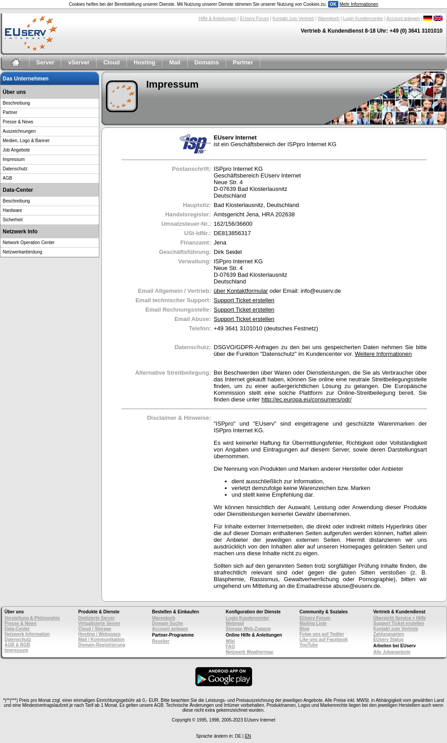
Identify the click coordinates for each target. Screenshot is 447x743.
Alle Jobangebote (391, 652)
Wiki (230, 641)
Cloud (111, 62)
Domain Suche (167, 623)
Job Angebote (16, 150)
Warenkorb (329, 18)
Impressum (14, 159)
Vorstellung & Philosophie (32, 618)
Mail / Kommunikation (101, 639)
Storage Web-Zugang (248, 628)
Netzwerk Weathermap (250, 652)
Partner (243, 62)
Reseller (160, 641)
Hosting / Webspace (99, 634)
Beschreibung (16, 103)
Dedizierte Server (96, 618)
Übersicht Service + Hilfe (399, 618)
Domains (206, 62)
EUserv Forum (254, 18)
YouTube (308, 644)
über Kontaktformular (241, 290)
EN (248, 736)
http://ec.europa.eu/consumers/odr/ (306, 399)
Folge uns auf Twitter (321, 634)
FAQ (230, 646)
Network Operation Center (29, 242)
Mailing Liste (313, 623)
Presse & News (18, 121)
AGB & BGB (17, 644)
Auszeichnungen (19, 131)
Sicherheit (12, 219)
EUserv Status (388, 639)
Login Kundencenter (363, 18)
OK (333, 4)
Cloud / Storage (94, 628)
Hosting (144, 62)
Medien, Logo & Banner (26, 140)
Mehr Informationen (358, 4)
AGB (7, 178)
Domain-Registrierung (101, 644)
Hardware (12, 210)
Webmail (235, 623)
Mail (174, 62)
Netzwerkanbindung (22, 251)
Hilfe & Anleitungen (217, 18)
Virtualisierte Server (99, 623)
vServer (78, 62)
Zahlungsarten (388, 634)
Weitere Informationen (383, 353)
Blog (304, 628)
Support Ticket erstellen (244, 300)
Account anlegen (403, 18)
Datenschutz (15, 168)
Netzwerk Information (27, 634)
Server (45, 62)
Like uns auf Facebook (323, 639)
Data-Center (17, 628)
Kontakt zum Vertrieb (293, 18)
